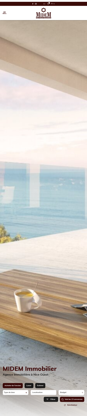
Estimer (40, 391)
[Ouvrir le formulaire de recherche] (51, 404)
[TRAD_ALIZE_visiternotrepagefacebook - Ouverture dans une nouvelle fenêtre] (32, 4)
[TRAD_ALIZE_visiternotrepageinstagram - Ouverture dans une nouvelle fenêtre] (36, 4)
